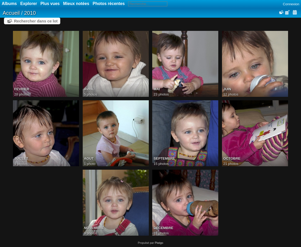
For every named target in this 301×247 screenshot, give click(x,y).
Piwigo (159, 242)
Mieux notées (76, 3)
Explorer (28, 3)
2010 (30, 13)
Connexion (291, 4)
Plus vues (50, 3)
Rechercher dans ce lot (36, 21)
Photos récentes (109, 3)
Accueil (11, 13)
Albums (9, 3)
